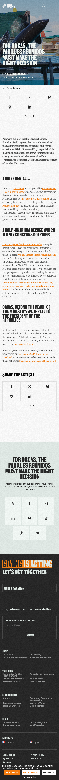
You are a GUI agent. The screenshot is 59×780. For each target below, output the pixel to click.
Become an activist (12, 703)
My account (8, 759)
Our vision (7, 655)
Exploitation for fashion (14, 679)
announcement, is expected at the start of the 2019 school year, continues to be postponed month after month (28, 286)
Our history (35, 655)
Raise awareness (11, 706)
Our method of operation (14, 658)
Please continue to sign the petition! (37, 361)
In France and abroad (40, 658)
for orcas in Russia (23, 344)
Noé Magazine (37, 725)
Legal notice (8, 755)
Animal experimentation (42, 674)
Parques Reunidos (11, 205)
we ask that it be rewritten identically (37, 255)
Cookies (6, 762)
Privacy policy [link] (29, 777)
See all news (11, 88)
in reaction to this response (35, 199)
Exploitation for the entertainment (12, 675)
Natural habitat (37, 682)
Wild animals (36, 679)
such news (19, 188)
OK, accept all (12, 772)
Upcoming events (11, 725)
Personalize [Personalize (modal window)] (48, 772)
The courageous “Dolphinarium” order (22, 244)
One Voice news (10, 723)
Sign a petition (37, 706)
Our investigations (39, 723)
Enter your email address (20, 621)
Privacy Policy (37, 755)
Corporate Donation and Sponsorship (42, 699)
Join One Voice (37, 703)
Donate (6, 698)
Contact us (35, 759)
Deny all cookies (30, 772)
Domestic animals (11, 682)
